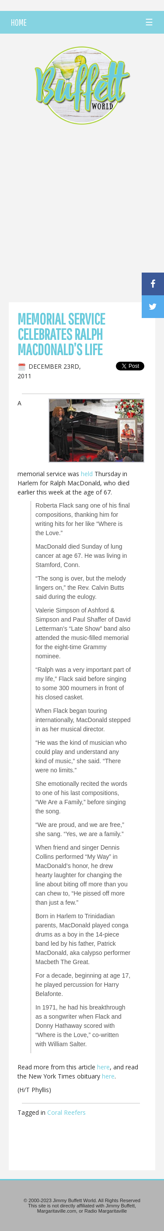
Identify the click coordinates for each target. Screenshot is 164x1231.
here (103, 1067)
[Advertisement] (82, 216)
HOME (19, 22)
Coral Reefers (66, 1112)
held (87, 474)
